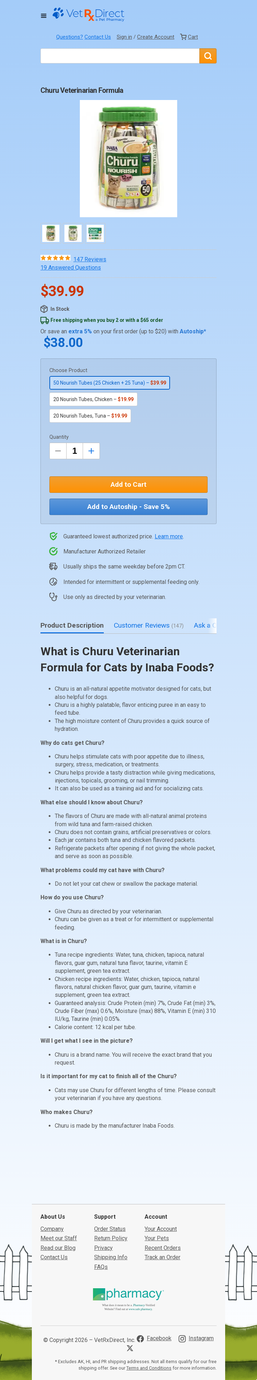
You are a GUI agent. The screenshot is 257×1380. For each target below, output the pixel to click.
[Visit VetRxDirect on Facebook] (154, 1294)
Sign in (124, 37)
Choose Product (68, 370)
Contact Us (97, 37)
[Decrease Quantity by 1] (58, 451)
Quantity (59, 437)
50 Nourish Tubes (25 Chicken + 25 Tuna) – (109, 383)
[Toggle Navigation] (43, 16)
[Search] (208, 55)
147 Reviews (89, 259)
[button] (128, 158)
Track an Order (162, 1213)
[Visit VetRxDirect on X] (131, 1304)
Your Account (161, 1184)
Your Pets (157, 1194)
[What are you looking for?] (119, 55)
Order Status (110, 1184)
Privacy (103, 1203)
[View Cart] (189, 37)
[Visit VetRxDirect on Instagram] (196, 1294)
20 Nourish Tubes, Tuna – (90, 416)
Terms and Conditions (148, 1324)
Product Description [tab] (72, 625)
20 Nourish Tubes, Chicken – (93, 399)
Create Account (155, 37)
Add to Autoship (128, 507)
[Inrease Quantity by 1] (91, 451)
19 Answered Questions (70, 267)
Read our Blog (58, 1203)
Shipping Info (110, 1213)
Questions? (69, 37)
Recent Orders (163, 1203)
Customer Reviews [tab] (149, 625)
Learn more (169, 536)
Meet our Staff (58, 1194)
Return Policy (110, 1194)
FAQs (101, 1222)
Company (52, 1184)
